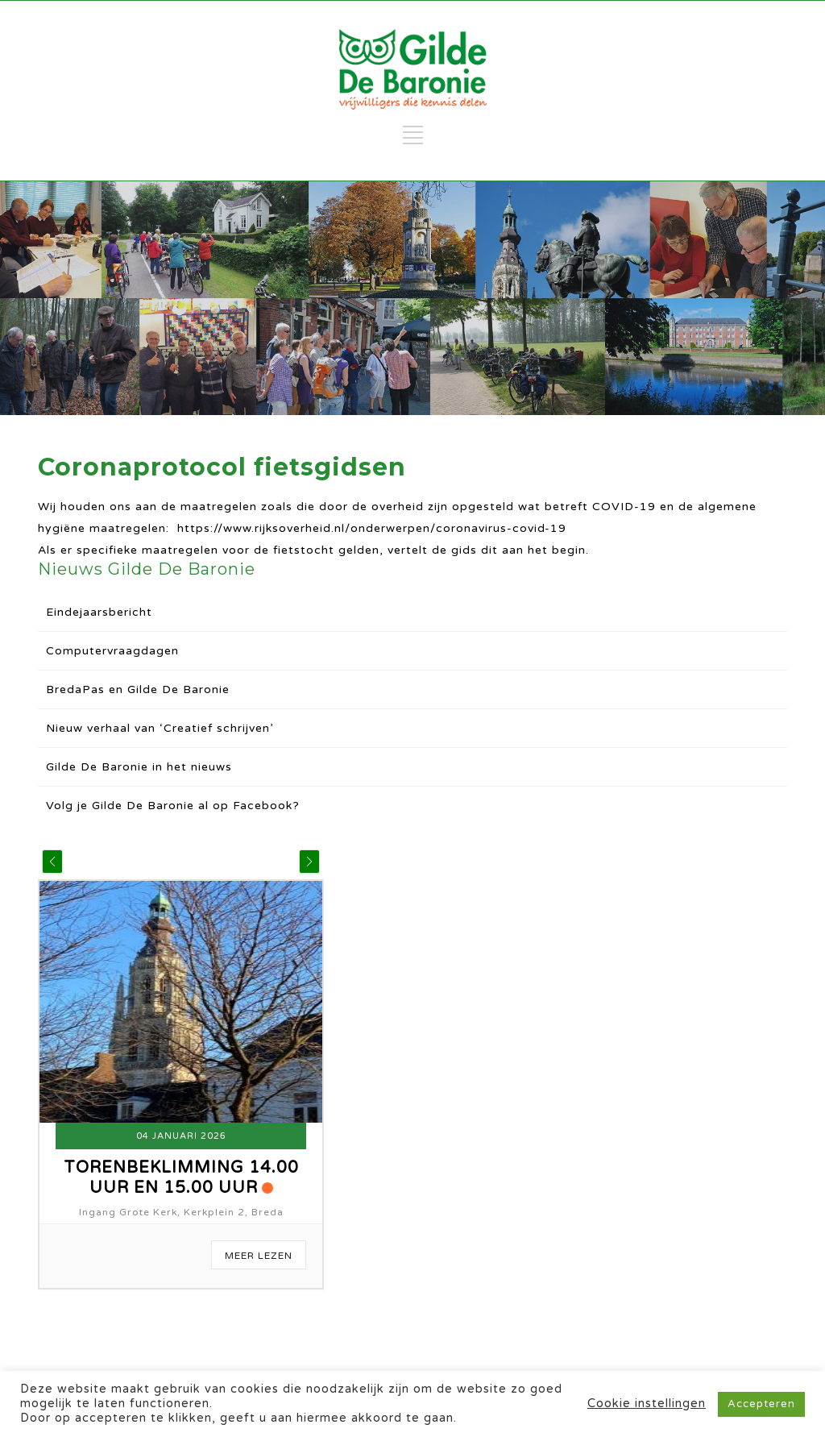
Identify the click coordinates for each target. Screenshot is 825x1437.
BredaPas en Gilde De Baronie (138, 689)
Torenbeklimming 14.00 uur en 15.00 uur (181, 1178)
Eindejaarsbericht (99, 612)
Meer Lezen (258, 1255)
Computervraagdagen (112, 651)
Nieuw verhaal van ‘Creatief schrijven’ (159, 728)
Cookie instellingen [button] (646, 1403)
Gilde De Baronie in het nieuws (139, 767)
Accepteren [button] (761, 1404)
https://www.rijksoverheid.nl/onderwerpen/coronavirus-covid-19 (371, 528)
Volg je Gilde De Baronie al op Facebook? (173, 805)
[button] (52, 861)
